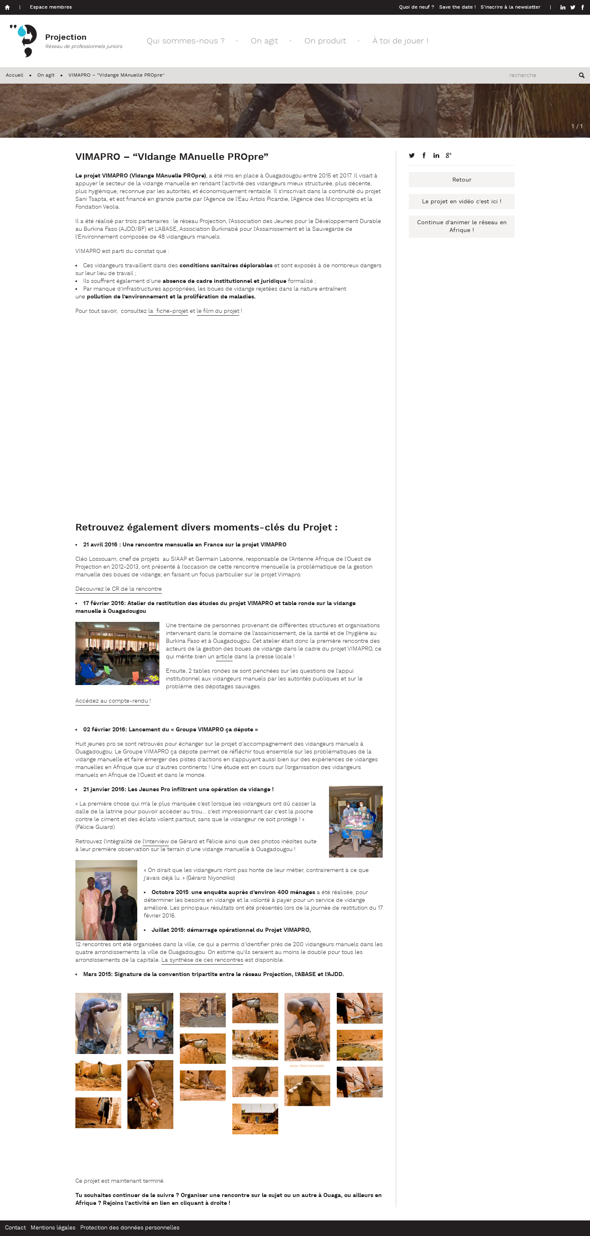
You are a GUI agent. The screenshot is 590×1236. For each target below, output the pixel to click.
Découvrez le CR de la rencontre (118, 589)
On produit (325, 41)
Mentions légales (53, 1228)
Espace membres (51, 7)
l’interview (156, 842)
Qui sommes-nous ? (186, 41)
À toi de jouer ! (400, 41)
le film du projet (218, 311)
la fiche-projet (168, 311)
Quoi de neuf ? (416, 7)
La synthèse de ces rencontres (202, 960)
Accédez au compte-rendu (112, 701)
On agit (264, 41)
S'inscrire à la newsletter (510, 7)
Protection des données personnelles (129, 1228)
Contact (15, 1228)
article (224, 657)
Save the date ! (457, 7)
